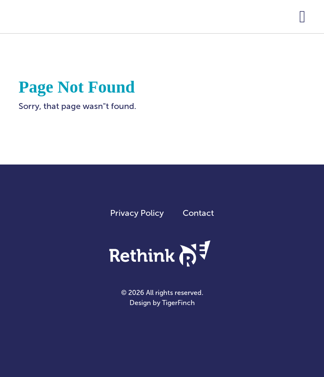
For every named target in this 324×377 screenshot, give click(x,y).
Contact (198, 213)
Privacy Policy (137, 213)
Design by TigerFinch (162, 303)
